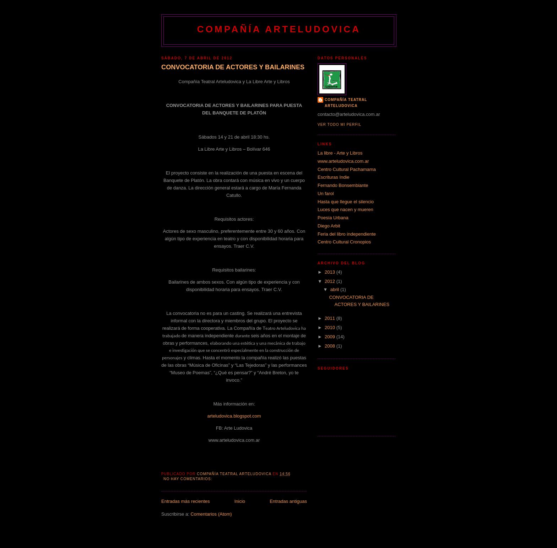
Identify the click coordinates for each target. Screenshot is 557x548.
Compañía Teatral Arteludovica (346, 102)
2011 (330, 318)
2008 (330, 346)
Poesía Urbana (333, 217)
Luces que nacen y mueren (345, 209)
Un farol (326, 193)
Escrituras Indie (334, 177)
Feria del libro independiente (347, 234)
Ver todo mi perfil (339, 125)
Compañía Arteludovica (279, 29)
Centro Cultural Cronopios (344, 242)
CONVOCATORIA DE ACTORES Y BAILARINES (232, 67)
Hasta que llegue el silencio (346, 201)
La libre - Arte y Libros (340, 153)
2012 (330, 281)
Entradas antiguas (288, 501)
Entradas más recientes (185, 501)
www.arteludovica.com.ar (343, 161)
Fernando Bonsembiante (343, 185)
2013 (330, 272)
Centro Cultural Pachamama (347, 169)
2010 (330, 327)
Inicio (239, 501)
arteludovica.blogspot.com (234, 416)
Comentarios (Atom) (211, 514)
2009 (330, 336)
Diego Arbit (329, 226)
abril (335, 289)
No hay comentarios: (188, 479)
